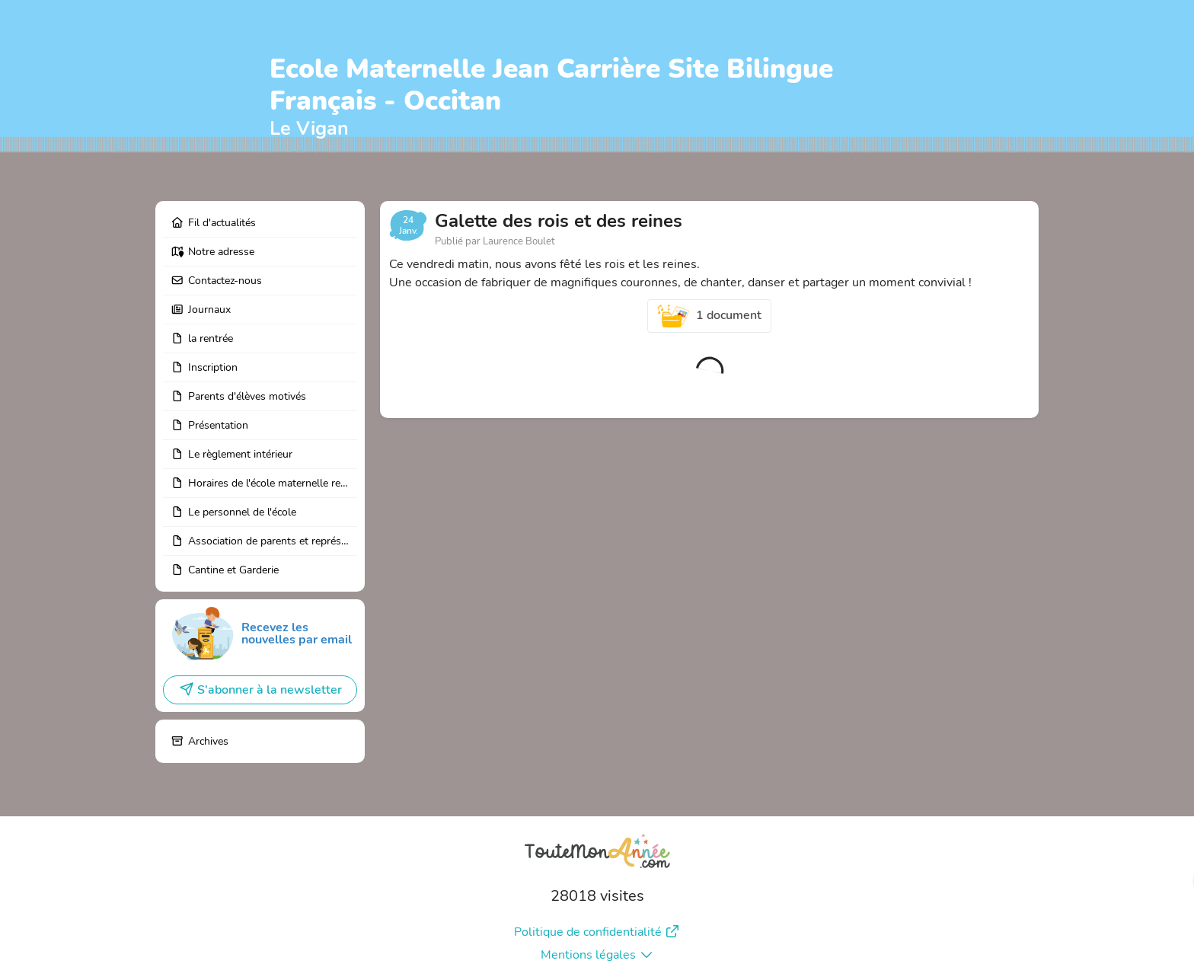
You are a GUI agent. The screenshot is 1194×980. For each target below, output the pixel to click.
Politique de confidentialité (597, 932)
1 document (709, 316)
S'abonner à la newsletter (260, 690)
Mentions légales (597, 954)
